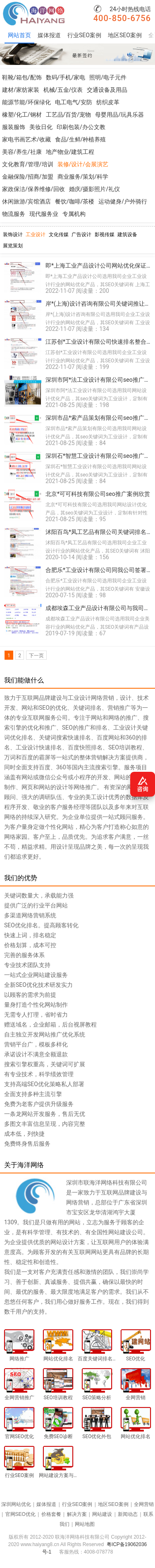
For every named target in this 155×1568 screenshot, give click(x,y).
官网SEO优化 (20, 1514)
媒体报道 (49, 35)
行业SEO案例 (84, 35)
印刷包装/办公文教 (81, 127)
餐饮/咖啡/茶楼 (75, 201)
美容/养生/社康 (22, 151)
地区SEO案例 (125, 35)
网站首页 (19, 35)
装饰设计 (13, 234)
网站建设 (102, 1514)
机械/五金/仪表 (63, 89)
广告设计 (81, 234)
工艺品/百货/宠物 (68, 114)
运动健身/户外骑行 (122, 201)
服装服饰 (13, 127)
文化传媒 (59, 234)
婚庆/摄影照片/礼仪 (94, 189)
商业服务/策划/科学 (83, 176)
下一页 (36, 655)
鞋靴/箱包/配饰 (22, 77)
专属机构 (74, 214)
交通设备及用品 (107, 89)
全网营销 (144, 1504)
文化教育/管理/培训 (27, 164)
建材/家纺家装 (20, 89)
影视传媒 (104, 234)
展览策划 (13, 246)
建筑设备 (127, 234)
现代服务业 (43, 214)
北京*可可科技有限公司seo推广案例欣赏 (97, 494)
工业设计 (35, 234)
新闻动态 (128, 1514)
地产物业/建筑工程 (70, 151)
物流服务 (13, 214)
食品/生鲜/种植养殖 (80, 139)
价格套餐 (51, 1514)
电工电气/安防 (73, 102)
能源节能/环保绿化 (26, 102)
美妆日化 (40, 127)
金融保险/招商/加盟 (27, 176)
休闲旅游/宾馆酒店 (26, 201)
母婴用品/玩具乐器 (119, 114)
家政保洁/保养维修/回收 (33, 189)
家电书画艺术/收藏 (26, 139)
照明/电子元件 (107, 77)
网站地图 (85, 1524)
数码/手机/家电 (66, 77)
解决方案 (77, 1514)
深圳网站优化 (16, 1504)
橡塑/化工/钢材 (22, 114)
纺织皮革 (107, 102)
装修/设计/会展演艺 (83, 164)
